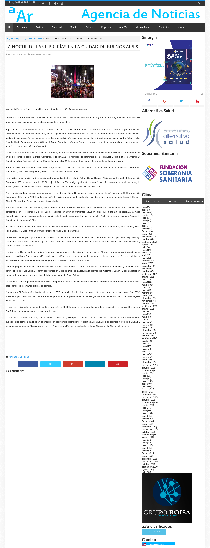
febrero (145, 231)
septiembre (147, 242)
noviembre (147, 236)
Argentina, (36, 54)
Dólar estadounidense (156, 544)
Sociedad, (47, 54)
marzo (145, 212)
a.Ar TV (123, 27)
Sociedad (38, 38)
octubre (145, 239)
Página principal (14, 38)
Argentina (27, 38)
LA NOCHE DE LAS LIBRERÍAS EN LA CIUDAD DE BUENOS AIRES (72, 46)
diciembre (146, 266)
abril (144, 209)
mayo (144, 223)
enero (144, 234)
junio (144, 207)
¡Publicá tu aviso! (154, 532)
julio (144, 217)
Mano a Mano (143, 27)
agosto (145, 215)
